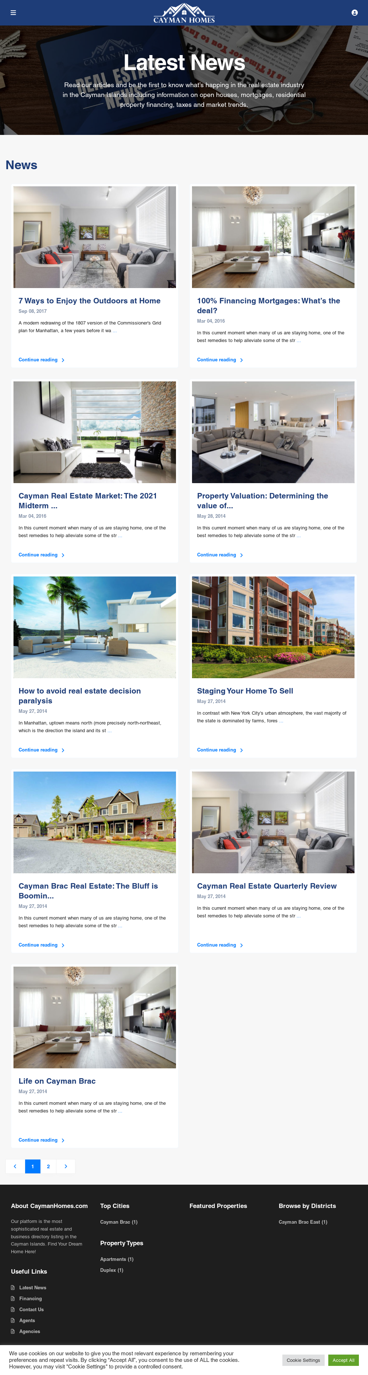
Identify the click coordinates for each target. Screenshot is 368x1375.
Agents (27, 1320)
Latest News (32, 1287)
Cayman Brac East (299, 1222)
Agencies (29, 1331)
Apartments (113, 1259)
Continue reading (42, 359)
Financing (30, 1298)
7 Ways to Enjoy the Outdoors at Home (90, 300)
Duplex (108, 1270)
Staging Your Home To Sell (245, 690)
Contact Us (31, 1309)
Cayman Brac (115, 1222)
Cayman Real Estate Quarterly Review (267, 885)
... (115, 330)
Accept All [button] (344, 1360)
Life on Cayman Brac (57, 1080)
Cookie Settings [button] (303, 1360)
